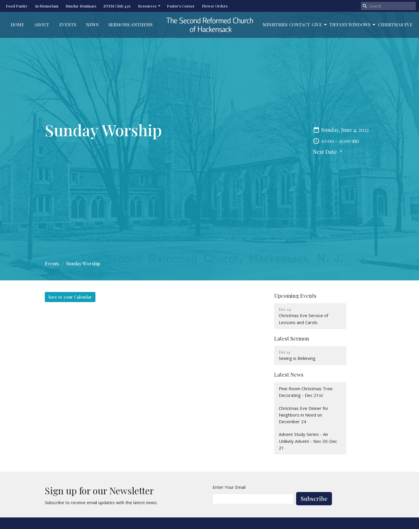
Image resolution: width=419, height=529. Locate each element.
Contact (299, 24)
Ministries (275, 24)
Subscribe (314, 498)
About (41, 24)
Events (67, 24)
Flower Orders (215, 5)
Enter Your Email (229, 487)
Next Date (328, 151)
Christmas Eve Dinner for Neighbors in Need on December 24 (303, 415)
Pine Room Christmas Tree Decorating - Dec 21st (306, 392)
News (92, 24)
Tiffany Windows (352, 25)
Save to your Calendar (70, 297)
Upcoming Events (295, 295)
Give (320, 25)
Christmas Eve (395, 24)
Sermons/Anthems (130, 24)
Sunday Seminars (81, 5)
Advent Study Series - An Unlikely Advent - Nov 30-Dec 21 (308, 441)
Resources (149, 5)
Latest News (288, 374)
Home (17, 24)
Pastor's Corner (181, 5)
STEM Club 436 (117, 5)
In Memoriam (46, 5)
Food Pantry (17, 5)
